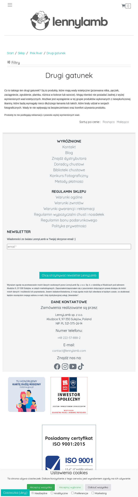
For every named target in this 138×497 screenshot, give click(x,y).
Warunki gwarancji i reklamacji (69, 208)
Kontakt (69, 147)
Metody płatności (69, 181)
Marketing (99, 493)
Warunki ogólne (69, 197)
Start (10, 53)
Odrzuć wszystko (98, 487)
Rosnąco (109, 122)
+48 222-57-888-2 (69, 338)
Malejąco (123, 122)
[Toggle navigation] (38, 4)
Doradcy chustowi (69, 164)
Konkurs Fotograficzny (69, 175)
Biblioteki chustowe (69, 170)
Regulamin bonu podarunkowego (69, 220)
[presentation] (34, 261)
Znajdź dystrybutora (69, 158)
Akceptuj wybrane (70, 487)
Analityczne (59, 493)
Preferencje (79, 493)
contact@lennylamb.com (69, 351)
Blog (69, 152)
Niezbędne (39, 493)
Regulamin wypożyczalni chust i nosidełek (69, 214)
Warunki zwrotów (69, 203)
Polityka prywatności (69, 226)
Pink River (36, 53)
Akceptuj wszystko (41, 487)
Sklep (21, 53)
